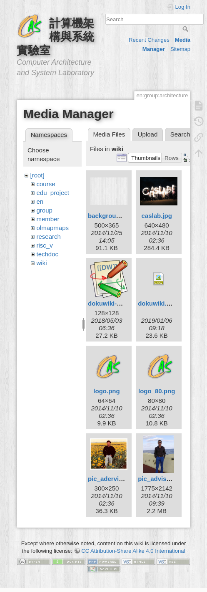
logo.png (106, 391)
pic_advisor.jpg (160, 478)
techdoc (48, 254)
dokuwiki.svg (157, 303)
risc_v (45, 245)
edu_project (53, 192)
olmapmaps (53, 227)
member (48, 219)
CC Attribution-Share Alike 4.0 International (133, 551)
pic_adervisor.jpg (113, 478)
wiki (42, 262)
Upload (148, 134)
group (44, 210)
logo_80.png (156, 391)
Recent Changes (149, 40)
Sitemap (180, 49)
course (46, 183)
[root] (37, 175)
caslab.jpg (156, 215)
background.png (112, 215)
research (49, 236)
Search (186, 29)
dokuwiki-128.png (114, 303)
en (40, 201)
